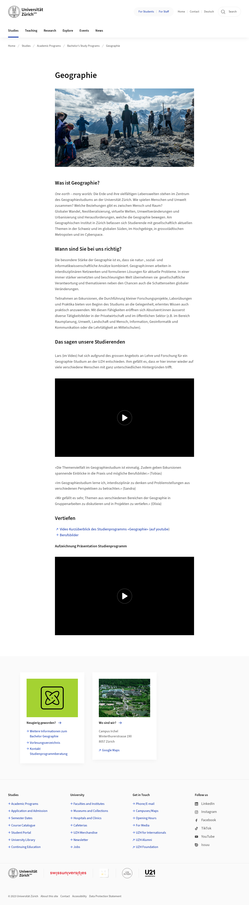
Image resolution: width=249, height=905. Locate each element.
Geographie (113, 46)
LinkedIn (205, 803)
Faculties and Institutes (88, 804)
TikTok (203, 828)
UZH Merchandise (85, 832)
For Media (142, 825)
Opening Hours (146, 818)
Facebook (205, 820)
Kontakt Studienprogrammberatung (48, 751)
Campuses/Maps (147, 811)
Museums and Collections (90, 811)
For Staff (164, 12)
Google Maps (111, 750)
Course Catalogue (23, 825)
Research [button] (50, 30)
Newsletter (80, 840)
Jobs (76, 847)
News (99, 30)
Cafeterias (80, 825)
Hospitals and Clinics (87, 818)
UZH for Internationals (151, 832)
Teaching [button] (31, 30)
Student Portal (21, 832)
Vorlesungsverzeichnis (45, 743)
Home (181, 12)
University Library (23, 840)
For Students (146, 12)
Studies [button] (13, 30)
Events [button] (84, 30)
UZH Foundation (147, 847)
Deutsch (209, 12)
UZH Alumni (144, 840)
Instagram (206, 811)
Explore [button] (68, 30)
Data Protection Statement (105, 896)
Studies (26, 46)
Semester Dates (21, 818)
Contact (194, 12)
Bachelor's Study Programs (83, 46)
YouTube (205, 836)
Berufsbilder (69, 535)
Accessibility (79, 896)
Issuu (202, 844)
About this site (49, 896)
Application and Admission (29, 811)
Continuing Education (26, 847)
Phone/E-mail (145, 804)
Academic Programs (49, 46)
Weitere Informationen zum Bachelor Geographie (48, 734)
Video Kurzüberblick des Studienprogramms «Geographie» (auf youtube (114, 529)
